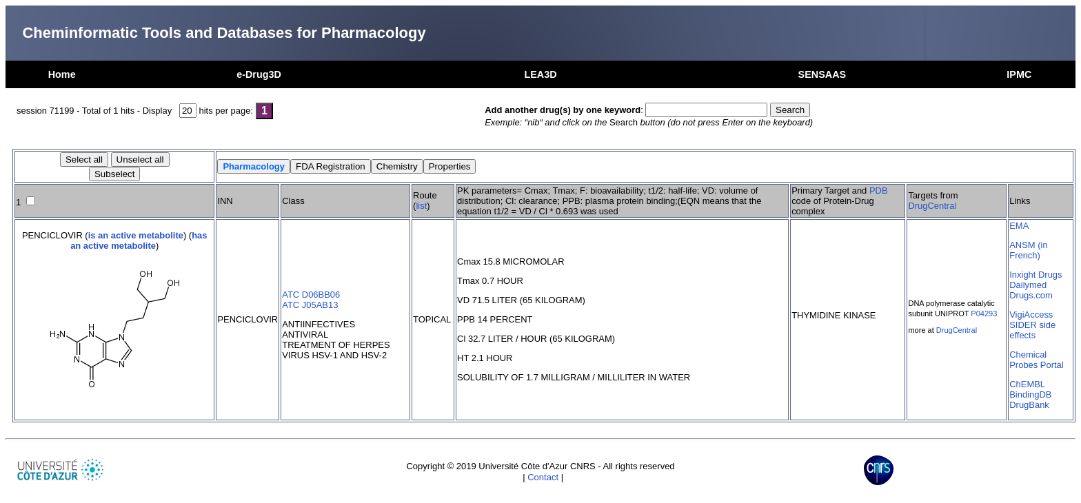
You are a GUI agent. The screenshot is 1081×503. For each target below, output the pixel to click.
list (421, 206)
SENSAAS (822, 74)
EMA (1019, 225)
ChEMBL (1027, 384)
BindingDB (1030, 394)
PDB (878, 190)
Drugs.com (1031, 295)
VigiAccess (1031, 314)
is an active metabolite (135, 235)
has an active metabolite (138, 240)
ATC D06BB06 (311, 294)
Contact (542, 477)
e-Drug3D (258, 74)
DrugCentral (932, 206)
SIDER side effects (1032, 330)
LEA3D (540, 74)
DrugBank (1029, 405)
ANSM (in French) (1028, 250)
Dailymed (1028, 285)
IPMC (1019, 74)
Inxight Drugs (1035, 274)
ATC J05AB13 (310, 305)
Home (62, 74)
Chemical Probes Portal (1036, 359)
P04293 (984, 313)
